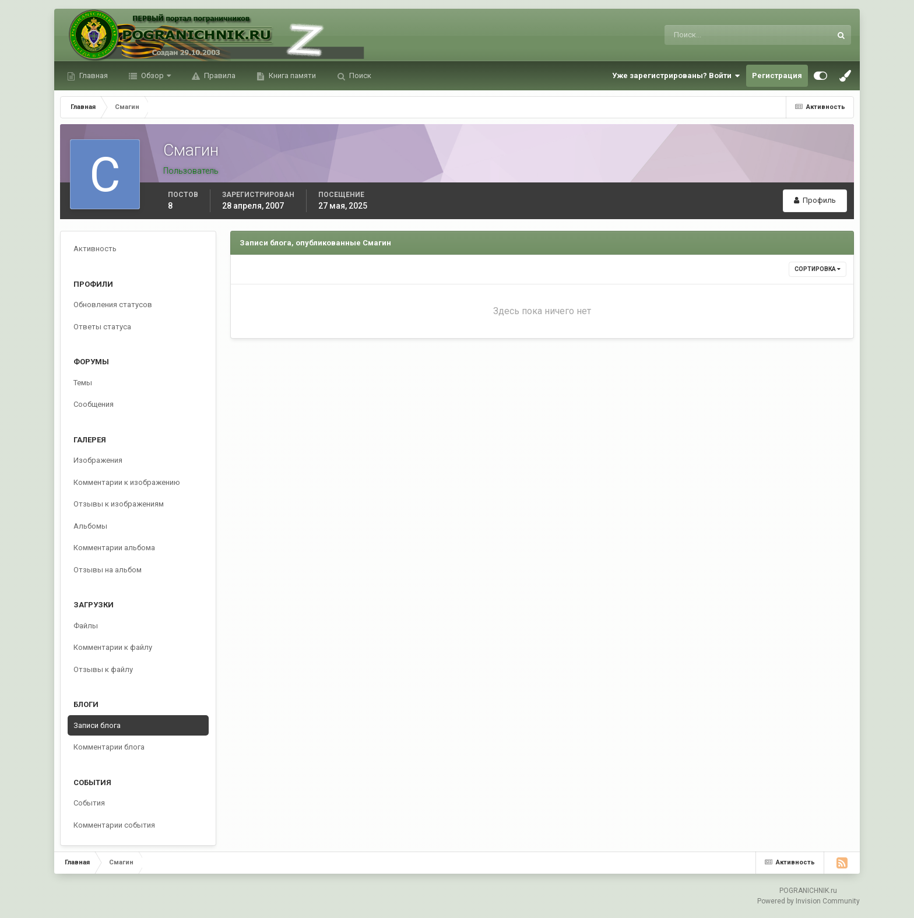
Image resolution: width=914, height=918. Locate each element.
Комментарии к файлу (112, 647)
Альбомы (90, 526)
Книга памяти (291, 75)
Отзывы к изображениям (118, 504)
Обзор (152, 75)
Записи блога (97, 725)
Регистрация (777, 75)
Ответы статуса (102, 326)
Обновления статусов (112, 304)
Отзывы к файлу (103, 669)
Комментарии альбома (114, 547)
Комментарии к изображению (126, 482)
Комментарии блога (109, 747)
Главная (93, 75)
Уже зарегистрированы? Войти (676, 76)
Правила (218, 75)
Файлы (85, 625)
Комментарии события (114, 825)
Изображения (97, 460)
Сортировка (818, 269)
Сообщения (93, 404)
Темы (82, 382)
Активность (95, 248)
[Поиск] (700, 35)
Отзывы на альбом (107, 569)
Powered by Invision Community (808, 901)
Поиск (359, 75)
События (89, 803)
